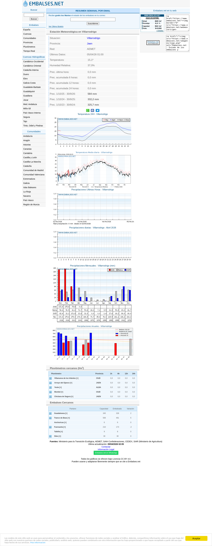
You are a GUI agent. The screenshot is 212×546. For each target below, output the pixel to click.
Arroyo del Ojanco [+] (63, 466)
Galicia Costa (29, 83)
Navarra (27, 196)
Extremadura (29, 179)
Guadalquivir (29, 91)
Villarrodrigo (93, 80)
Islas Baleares (29, 187)
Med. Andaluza (30, 104)
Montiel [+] (58, 475)
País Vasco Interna (31, 113)
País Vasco (28, 200)
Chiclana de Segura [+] (63, 480)
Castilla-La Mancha (32, 162)
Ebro (25, 78)
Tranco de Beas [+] (62, 501)
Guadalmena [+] (60, 496)
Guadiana (27, 96)
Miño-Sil (27, 108)
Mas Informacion (102, 542)
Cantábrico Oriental (32, 66)
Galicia (26, 183)
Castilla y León (30, 157)
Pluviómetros (29, 47)
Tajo (25, 121)
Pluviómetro (56, 457)
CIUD (98, 461)
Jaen (89, 85)
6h (118, 457)
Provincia (99, 457)
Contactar (106, 530)
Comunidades (29, 38)
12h (126, 457)
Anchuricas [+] (60, 506)
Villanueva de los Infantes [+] (66, 461)
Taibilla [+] (58, 515)
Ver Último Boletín (56, 68)
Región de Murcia (31, 204)
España (26, 29)
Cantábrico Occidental (33, 61)
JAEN (98, 466)
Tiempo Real (29, 51)
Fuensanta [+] (60, 510)
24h (133, 457)
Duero (26, 74)
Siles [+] (57, 519)
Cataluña (27, 166)
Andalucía (27, 136)
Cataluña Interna (31, 70)
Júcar (25, 100)
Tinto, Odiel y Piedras (33, 125)
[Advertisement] (118, 28)
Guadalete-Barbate (32, 87)
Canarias (27, 149)
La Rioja (27, 192)
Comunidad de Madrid (33, 170)
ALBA (98, 470)
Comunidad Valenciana (33, 174)
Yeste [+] (58, 470)
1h (111, 457)
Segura (26, 117)
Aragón (26, 140)
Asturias (27, 144)
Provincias (28, 42)
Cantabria (27, 153)
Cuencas (27, 34)
